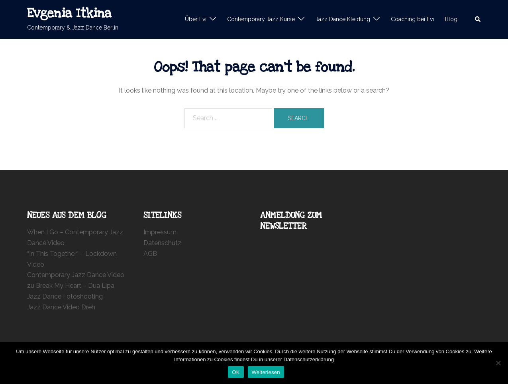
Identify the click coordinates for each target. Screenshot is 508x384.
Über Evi (195, 19)
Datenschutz (162, 243)
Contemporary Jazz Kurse (261, 19)
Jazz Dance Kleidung (343, 19)
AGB (150, 253)
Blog (451, 19)
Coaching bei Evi (412, 19)
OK (235, 372)
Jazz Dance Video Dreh (61, 307)
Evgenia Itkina (69, 13)
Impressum (160, 232)
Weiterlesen (266, 372)
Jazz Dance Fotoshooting (65, 296)
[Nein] (498, 363)
